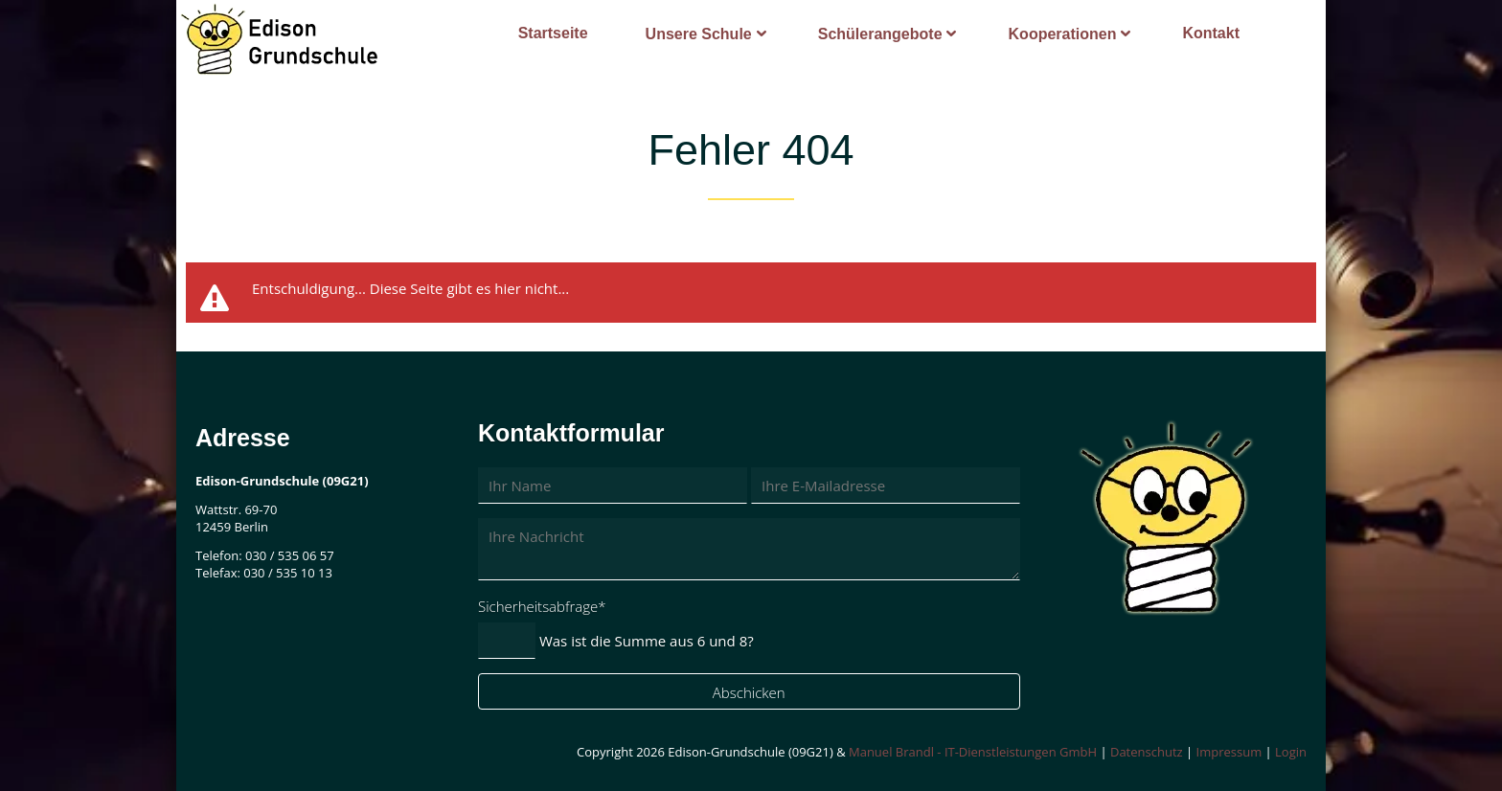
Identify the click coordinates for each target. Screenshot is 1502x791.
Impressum (1229, 751)
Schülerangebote (880, 34)
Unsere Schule (699, 34)
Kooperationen (1063, 34)
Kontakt (1211, 33)
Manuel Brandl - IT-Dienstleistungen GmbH (973, 751)
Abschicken (749, 692)
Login (1291, 751)
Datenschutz (1146, 751)
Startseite (553, 33)
